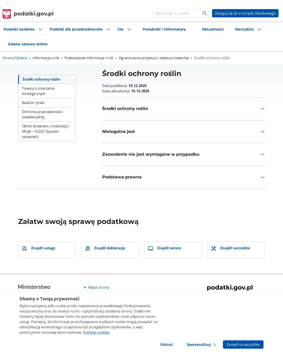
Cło (120, 29)
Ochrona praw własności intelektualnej (42, 114)
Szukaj (204, 13)
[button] (23, 29)
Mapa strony (98, 287)
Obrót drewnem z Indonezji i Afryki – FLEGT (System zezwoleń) (45, 131)
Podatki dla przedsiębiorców (76, 29)
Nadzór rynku (33, 102)
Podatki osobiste (19, 29)
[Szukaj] (176, 13)
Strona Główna (15, 57)
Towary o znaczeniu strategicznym (38, 91)
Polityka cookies (96, 332)
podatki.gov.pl (28, 13)
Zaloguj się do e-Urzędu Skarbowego (245, 13)
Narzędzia (244, 29)
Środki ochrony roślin (41, 79)
